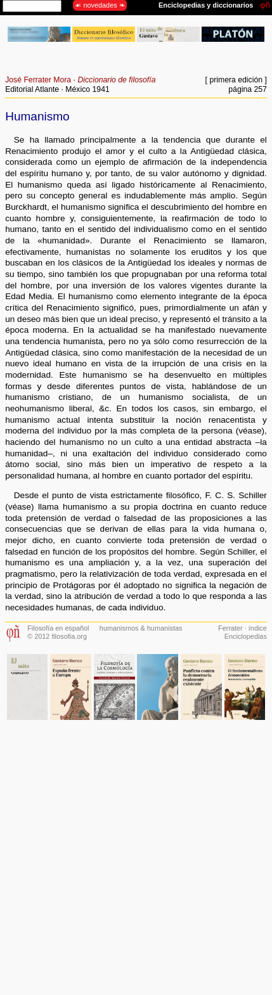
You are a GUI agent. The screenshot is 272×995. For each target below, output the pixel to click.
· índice (255, 628)
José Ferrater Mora (38, 79)
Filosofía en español (58, 628)
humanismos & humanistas (141, 628)
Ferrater (230, 628)
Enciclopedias (245, 636)
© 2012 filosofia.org (57, 636)
